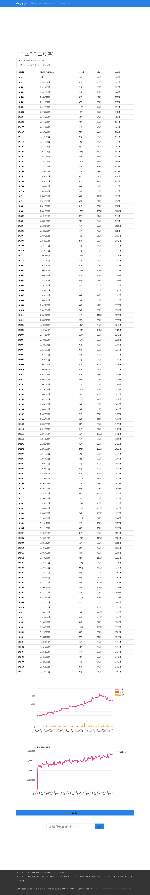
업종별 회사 (50, 3)
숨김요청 (75, 812)
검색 (99, 826)
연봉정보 (22, 3)
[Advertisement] (75, 29)
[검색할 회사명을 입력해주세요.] (70, 826)
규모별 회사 (64, 3)
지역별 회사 (36, 3)
